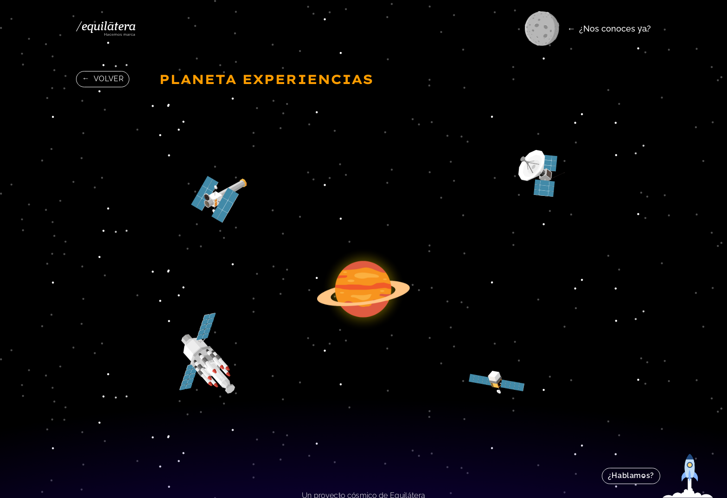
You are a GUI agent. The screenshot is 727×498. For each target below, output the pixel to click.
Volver (109, 78)
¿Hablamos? (631, 475)
